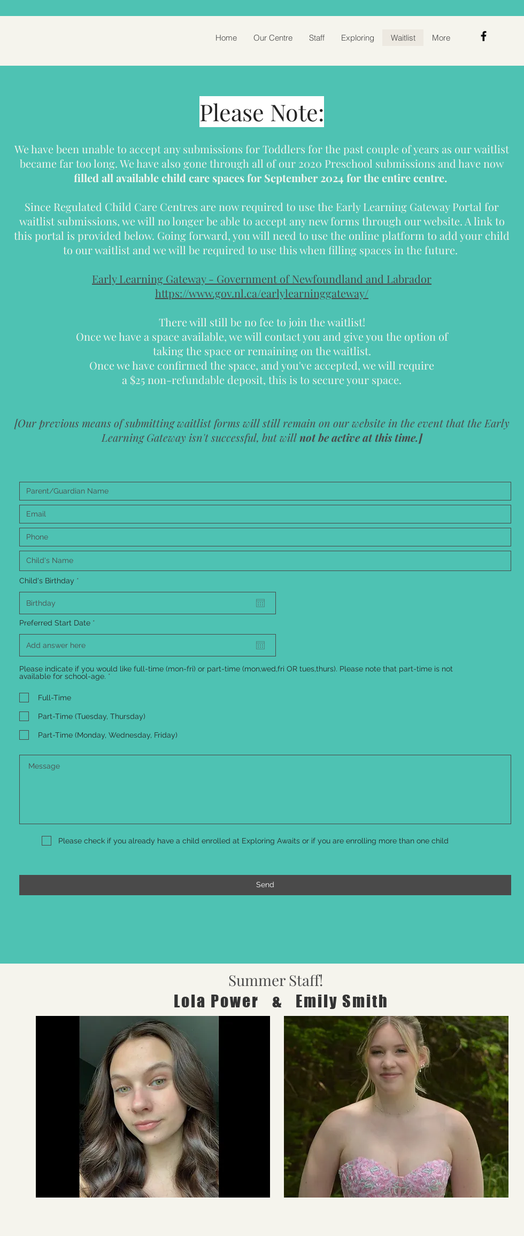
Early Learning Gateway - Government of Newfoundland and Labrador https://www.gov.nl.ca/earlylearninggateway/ (261, 285)
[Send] (265, 885)
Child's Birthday (51, 580)
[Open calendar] (260, 603)
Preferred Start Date (59, 623)
